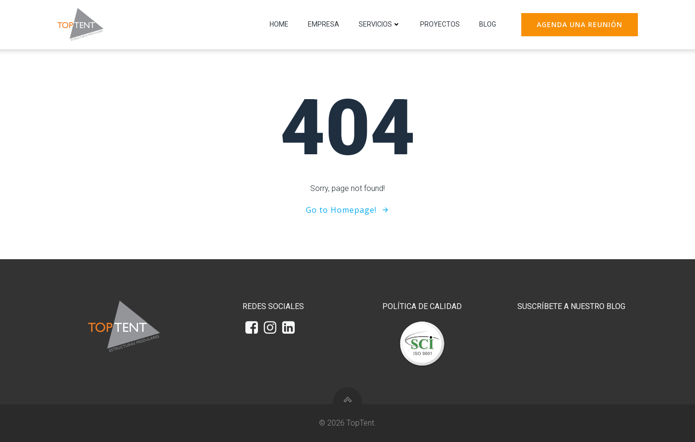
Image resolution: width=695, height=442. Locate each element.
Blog (487, 24)
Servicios (380, 24)
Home (279, 24)
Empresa (323, 24)
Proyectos (440, 24)
